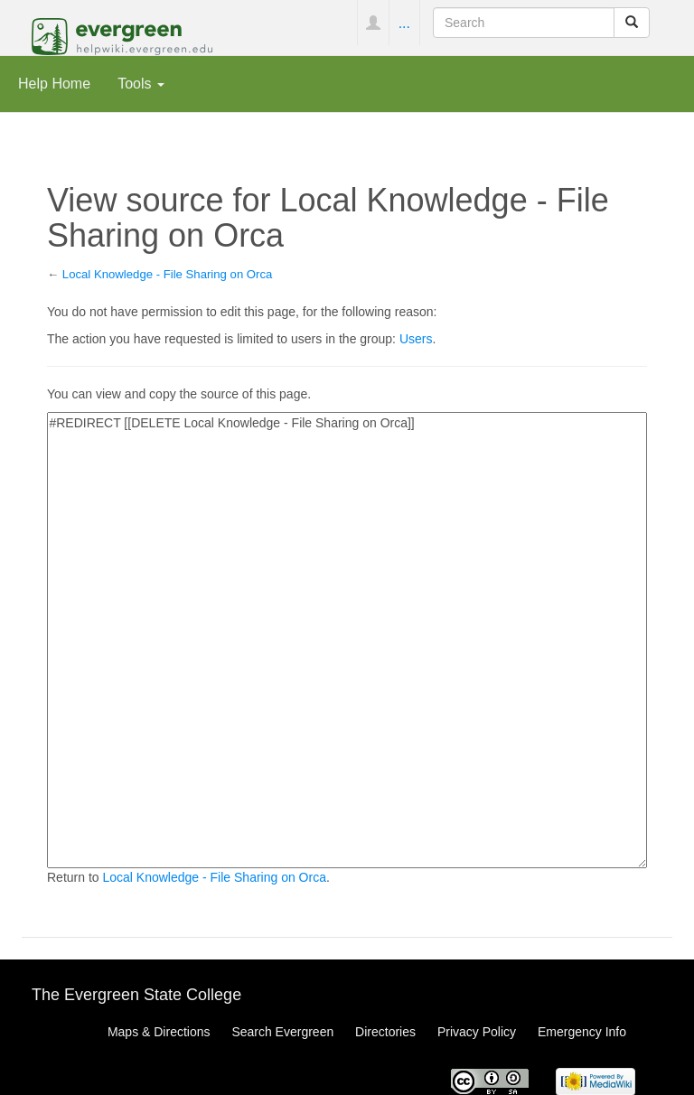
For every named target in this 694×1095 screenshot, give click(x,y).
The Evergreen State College (136, 995)
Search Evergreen (282, 1032)
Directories (385, 1032)
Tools (140, 83)
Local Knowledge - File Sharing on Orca (167, 274)
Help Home (54, 83)
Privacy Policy (476, 1032)
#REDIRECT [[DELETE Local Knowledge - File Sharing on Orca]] (347, 640)
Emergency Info (582, 1032)
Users (416, 339)
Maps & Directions (159, 1032)
